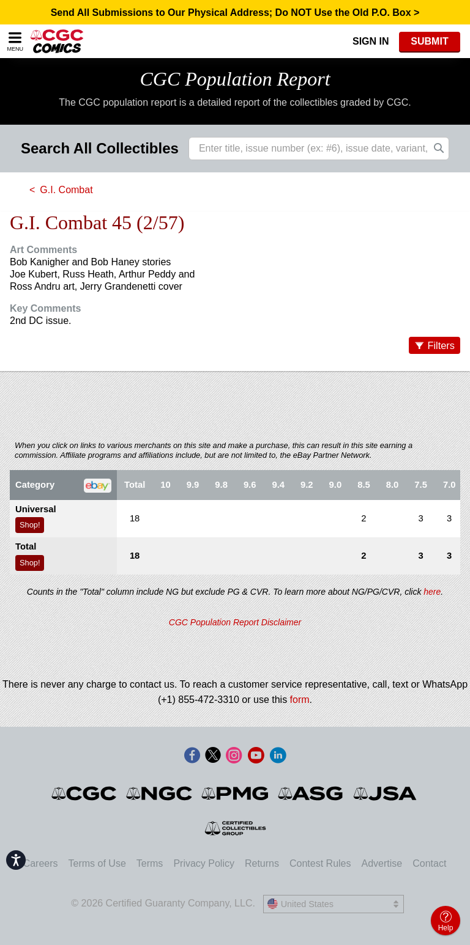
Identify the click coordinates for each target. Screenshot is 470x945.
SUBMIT (429, 41)
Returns (262, 863)
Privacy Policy (203, 863)
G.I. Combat (66, 190)
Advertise (381, 863)
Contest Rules (320, 863)
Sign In (370, 41)
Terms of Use (97, 863)
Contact (429, 863)
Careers (40, 863)
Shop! (30, 524)
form (300, 699)
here (432, 592)
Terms (149, 863)
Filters (441, 345)
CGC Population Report (235, 79)
